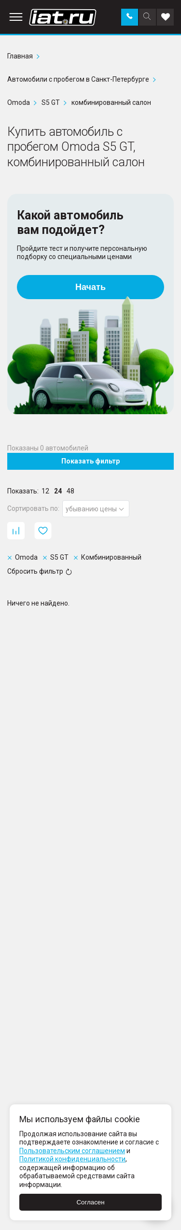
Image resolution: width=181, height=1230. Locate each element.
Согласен (90, 1202)
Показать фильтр (90, 461)
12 (45, 491)
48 (70, 491)
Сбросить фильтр (39, 571)
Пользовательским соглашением (72, 1151)
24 (58, 491)
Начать (90, 287)
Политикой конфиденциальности (72, 1159)
